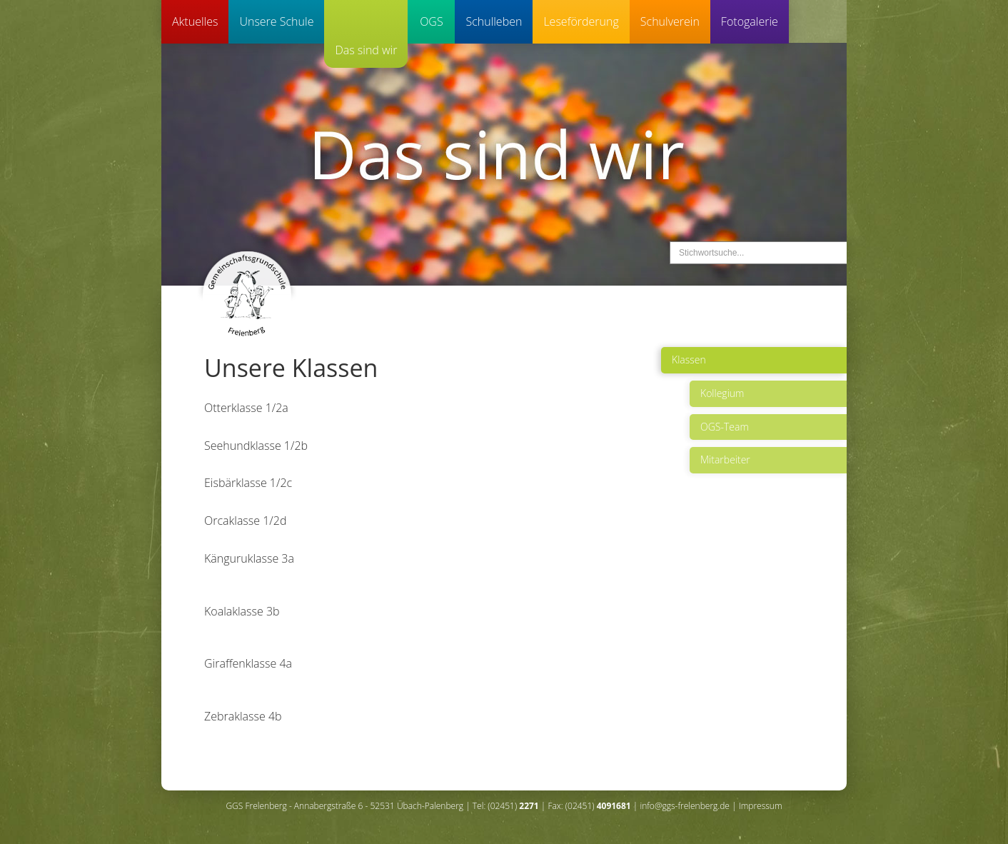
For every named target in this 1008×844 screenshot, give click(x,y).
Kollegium (722, 393)
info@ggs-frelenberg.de (684, 806)
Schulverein (670, 21)
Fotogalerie (749, 21)
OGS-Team (724, 426)
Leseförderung (580, 21)
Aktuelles (195, 21)
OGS (431, 21)
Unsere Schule (276, 21)
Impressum (760, 806)
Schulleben (493, 21)
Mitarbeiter (725, 459)
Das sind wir (366, 50)
